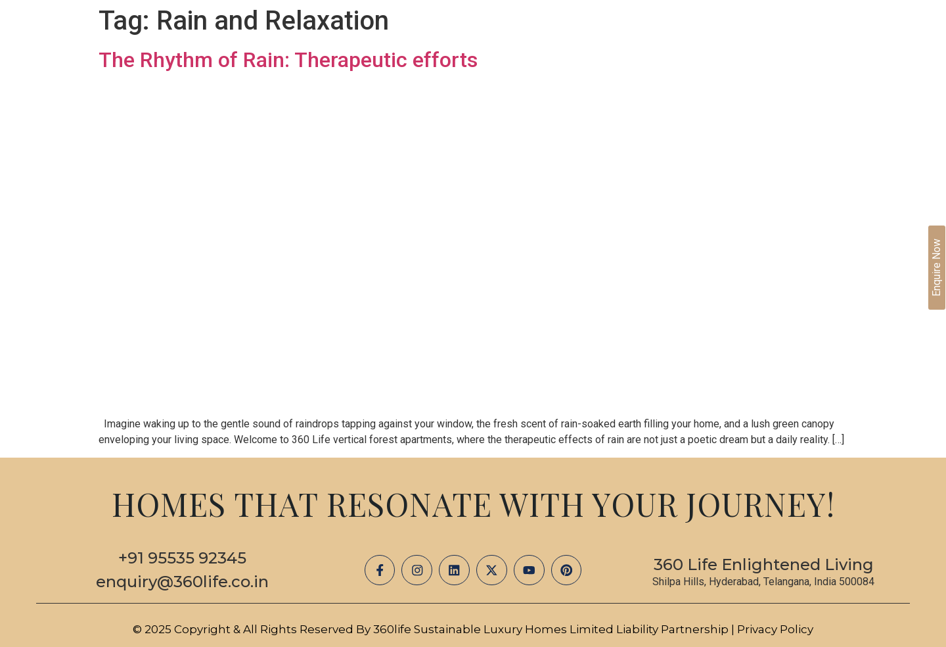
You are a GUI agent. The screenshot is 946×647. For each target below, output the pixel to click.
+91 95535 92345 (182, 557)
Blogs (708, 58)
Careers (770, 58)
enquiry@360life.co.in (182, 581)
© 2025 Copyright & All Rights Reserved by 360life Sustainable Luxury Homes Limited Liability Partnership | (435, 629)
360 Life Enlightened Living (764, 564)
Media (653, 58)
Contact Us (847, 58)
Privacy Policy (775, 629)
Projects (589, 58)
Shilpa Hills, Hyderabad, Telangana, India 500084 (763, 581)
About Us (515, 58)
